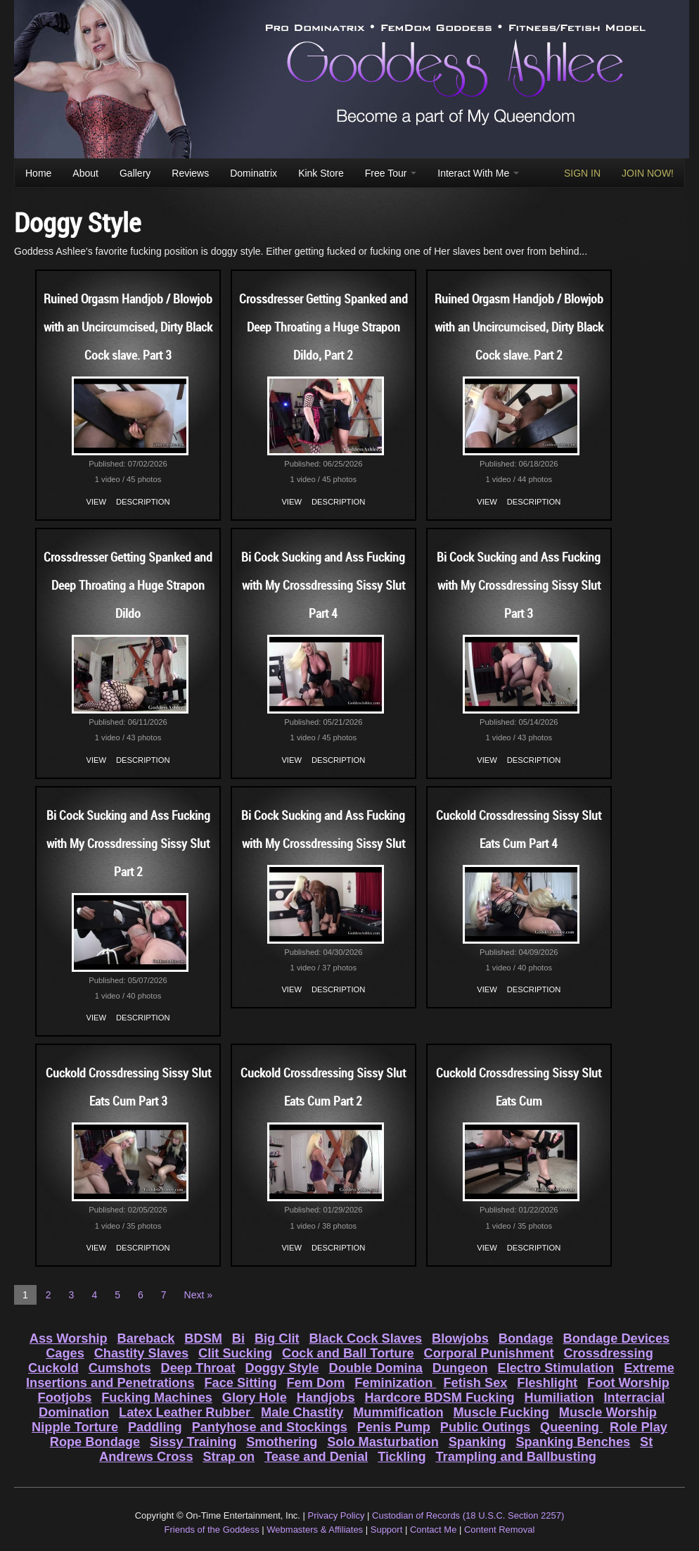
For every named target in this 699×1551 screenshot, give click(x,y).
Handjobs (326, 1398)
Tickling (401, 1457)
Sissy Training (193, 1442)
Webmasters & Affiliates (315, 1529)
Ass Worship (69, 1338)
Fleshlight (547, 1383)
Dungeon (460, 1368)
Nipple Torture (75, 1427)
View (96, 502)
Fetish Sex (475, 1383)
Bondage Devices (616, 1338)
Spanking (477, 1442)
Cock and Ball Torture (348, 1353)
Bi (238, 1338)
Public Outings (485, 1427)
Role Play (638, 1427)
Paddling (155, 1427)
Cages (65, 1353)
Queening (571, 1427)
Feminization (395, 1383)
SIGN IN (582, 173)
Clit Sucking (235, 1353)
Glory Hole (254, 1398)
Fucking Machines (156, 1398)
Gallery (135, 173)
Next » (198, 1294)
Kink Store (321, 173)
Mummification (398, 1412)
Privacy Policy (336, 1515)
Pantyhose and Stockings (269, 1427)
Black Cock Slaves (365, 1338)
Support (387, 1529)
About (85, 173)
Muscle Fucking (501, 1412)
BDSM (203, 1338)
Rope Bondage (95, 1442)
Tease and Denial (316, 1457)
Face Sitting (240, 1383)
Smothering (281, 1442)
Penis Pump (393, 1427)
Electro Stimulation (556, 1368)
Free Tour (391, 173)
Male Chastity (302, 1412)
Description (142, 502)
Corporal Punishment (489, 1353)
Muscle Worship (608, 1412)
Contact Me (433, 1529)
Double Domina (376, 1368)
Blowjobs (460, 1338)
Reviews (190, 173)
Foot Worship (628, 1383)
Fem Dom (315, 1383)
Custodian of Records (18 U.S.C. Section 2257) (468, 1515)
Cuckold (53, 1368)
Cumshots (120, 1368)
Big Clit (277, 1338)
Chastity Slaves (141, 1353)
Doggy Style (282, 1368)
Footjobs (65, 1398)
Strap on (229, 1457)
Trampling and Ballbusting (516, 1457)
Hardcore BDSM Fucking (439, 1398)
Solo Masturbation (383, 1442)
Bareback (146, 1338)
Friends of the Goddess (212, 1529)
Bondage (526, 1338)
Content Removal (499, 1529)
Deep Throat (198, 1368)
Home (38, 173)
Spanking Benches (572, 1442)
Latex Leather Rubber (186, 1412)
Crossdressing (608, 1353)
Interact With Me (478, 173)
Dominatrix (253, 173)
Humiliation (559, 1398)
